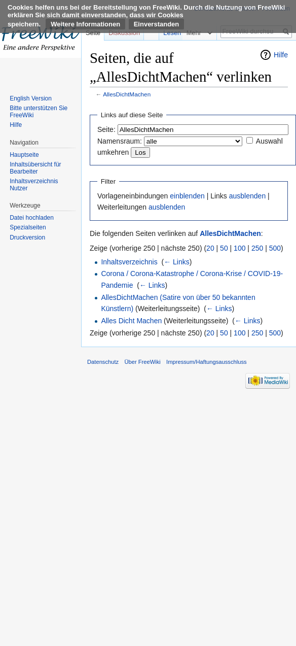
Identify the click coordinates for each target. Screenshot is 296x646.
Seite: (106, 129)
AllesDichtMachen (127, 94)
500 (275, 248)
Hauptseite (24, 154)
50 (224, 248)
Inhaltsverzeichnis (129, 262)
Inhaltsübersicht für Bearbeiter (35, 168)
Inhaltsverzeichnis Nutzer (34, 185)
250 (257, 248)
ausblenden (247, 196)
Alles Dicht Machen (131, 321)
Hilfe (281, 55)
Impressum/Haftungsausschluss (206, 362)
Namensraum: (119, 141)
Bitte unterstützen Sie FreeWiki (38, 112)
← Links (177, 262)
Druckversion (27, 237)
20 (210, 248)
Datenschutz (103, 362)
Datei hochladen (32, 217)
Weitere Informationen (85, 24)
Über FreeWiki (142, 362)
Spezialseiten (28, 227)
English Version (31, 98)
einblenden (187, 196)
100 (239, 248)
